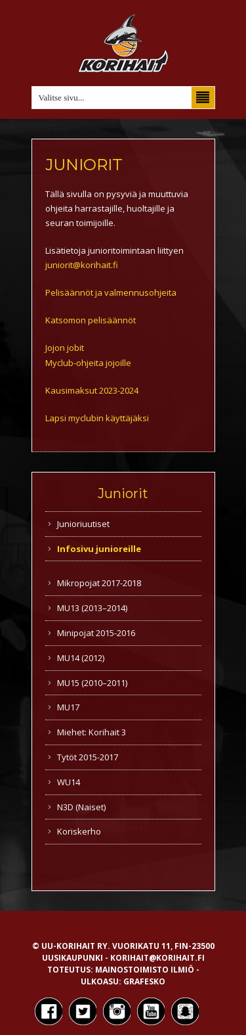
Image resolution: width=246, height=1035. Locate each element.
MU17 (68, 707)
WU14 (68, 782)
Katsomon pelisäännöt (90, 320)
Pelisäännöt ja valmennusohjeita (110, 292)
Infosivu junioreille (99, 549)
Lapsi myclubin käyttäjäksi (97, 418)
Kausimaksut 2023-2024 (91, 390)
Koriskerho (79, 831)
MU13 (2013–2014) (92, 608)
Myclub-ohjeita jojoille (88, 363)
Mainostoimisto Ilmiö (144, 969)
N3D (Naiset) (81, 807)
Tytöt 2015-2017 (87, 757)
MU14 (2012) (80, 658)
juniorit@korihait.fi (81, 265)
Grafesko (144, 981)
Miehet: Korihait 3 (91, 732)
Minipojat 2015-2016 (96, 633)
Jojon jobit (64, 348)
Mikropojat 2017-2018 (99, 583)
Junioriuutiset (83, 524)
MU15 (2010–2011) (92, 683)
